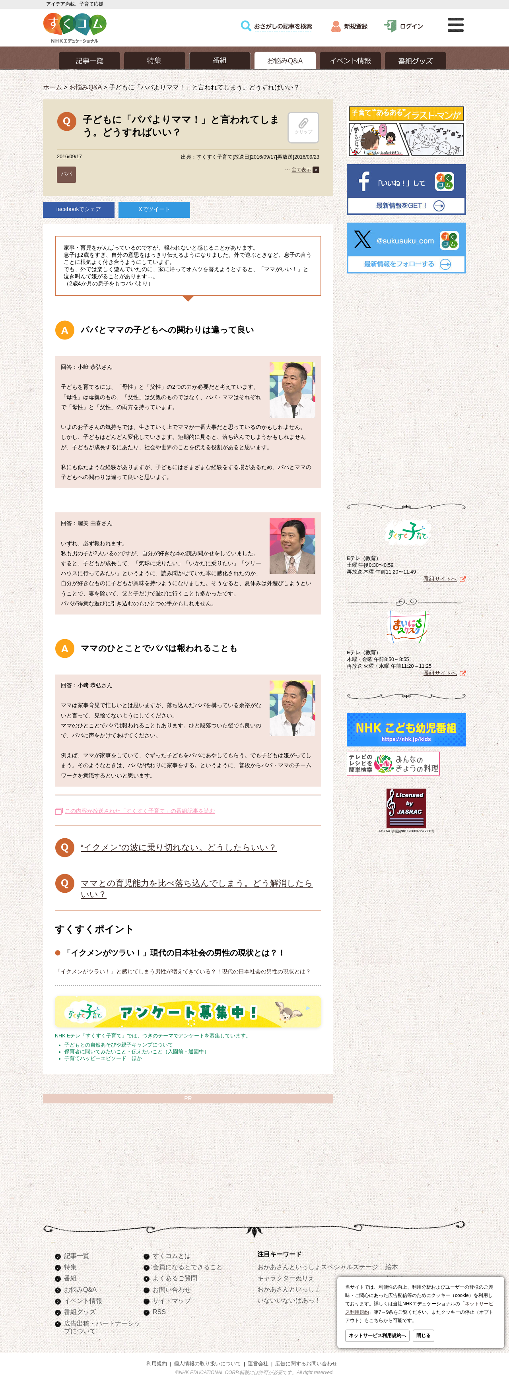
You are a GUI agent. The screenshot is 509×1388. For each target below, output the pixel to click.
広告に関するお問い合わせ (306, 1364)
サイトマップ (172, 1300)
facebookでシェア (78, 209)
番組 (70, 1277)
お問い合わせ (172, 1289)
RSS (159, 1311)
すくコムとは (172, 1255)
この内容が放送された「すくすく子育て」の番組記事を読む (140, 811)
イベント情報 (83, 1300)
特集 (70, 1266)
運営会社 (258, 1364)
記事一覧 (76, 1255)
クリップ (303, 126)
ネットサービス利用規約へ (377, 1335)
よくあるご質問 (175, 1277)
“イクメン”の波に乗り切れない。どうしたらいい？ (179, 847)
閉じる (423, 1335)
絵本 (391, 1266)
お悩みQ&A (85, 87)
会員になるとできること (188, 1266)
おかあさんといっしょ (289, 1289)
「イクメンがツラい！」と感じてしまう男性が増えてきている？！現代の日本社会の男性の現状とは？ (183, 971)
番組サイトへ (440, 579)
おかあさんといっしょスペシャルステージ (317, 1266)
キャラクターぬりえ (286, 1277)
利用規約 (156, 1364)
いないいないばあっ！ (289, 1300)
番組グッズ (80, 1311)
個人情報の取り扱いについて (207, 1364)
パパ (66, 174)
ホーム (52, 87)
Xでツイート (154, 209)
